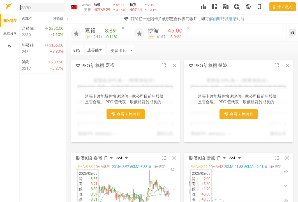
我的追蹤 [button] (10, 21)
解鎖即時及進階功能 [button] (226, 18)
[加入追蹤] (76, 33)
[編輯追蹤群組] (9, 46)
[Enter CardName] (121, 50)
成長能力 (95, 50)
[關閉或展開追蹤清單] (68, 18)
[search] (42, 7)
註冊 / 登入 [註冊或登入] (282, 6)
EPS (76, 50)
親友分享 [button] (10, 33)
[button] (41, 7)
